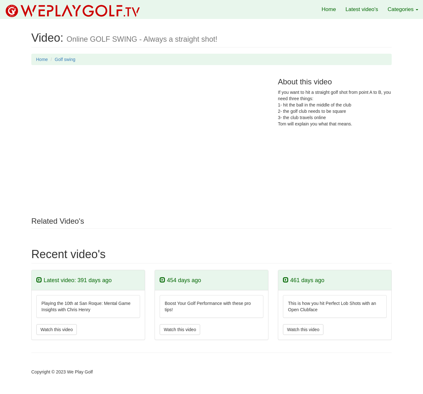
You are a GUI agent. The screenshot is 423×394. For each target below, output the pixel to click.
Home (329, 9)
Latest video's (362, 9)
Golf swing (65, 59)
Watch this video (56, 329)
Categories (403, 9)
